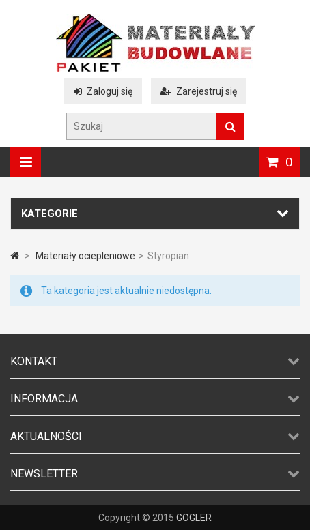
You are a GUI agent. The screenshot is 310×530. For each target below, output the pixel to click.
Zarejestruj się (198, 91)
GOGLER (194, 517)
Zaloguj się (103, 91)
